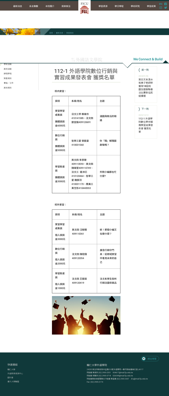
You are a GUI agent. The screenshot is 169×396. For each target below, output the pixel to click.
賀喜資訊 (69, 33)
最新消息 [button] (17, 6)
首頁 (51, 33)
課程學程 (7, 73)
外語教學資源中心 (15, 373)
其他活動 (7, 69)
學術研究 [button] (135, 6)
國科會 (10, 377)
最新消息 (59, 33)
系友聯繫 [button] (33, 6)
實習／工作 (8, 83)
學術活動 (7, 64)
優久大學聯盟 (13, 381)
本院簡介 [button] (49, 6)
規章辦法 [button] (66, 6)
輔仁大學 (11, 369)
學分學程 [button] (119, 6)
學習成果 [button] (151, 6)
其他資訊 (7, 88)
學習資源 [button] (103, 6)
